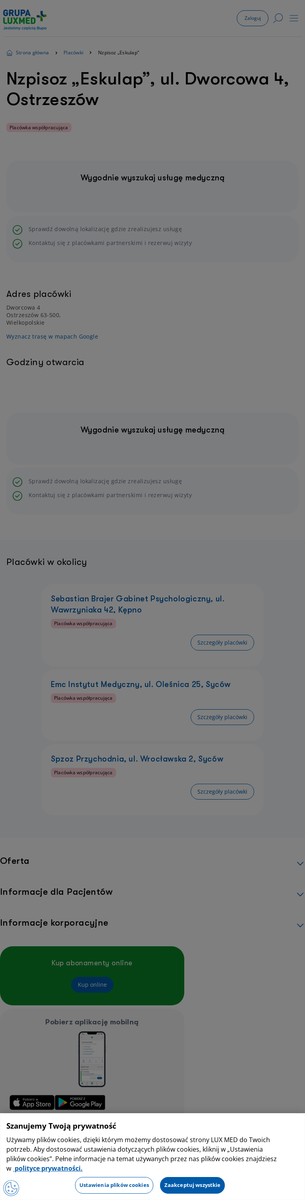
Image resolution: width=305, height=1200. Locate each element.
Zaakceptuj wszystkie (192, 1185)
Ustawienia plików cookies (114, 1185)
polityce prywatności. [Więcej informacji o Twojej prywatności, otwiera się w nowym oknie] (48, 1168)
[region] (152, 1156)
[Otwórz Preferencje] (11, 1188)
